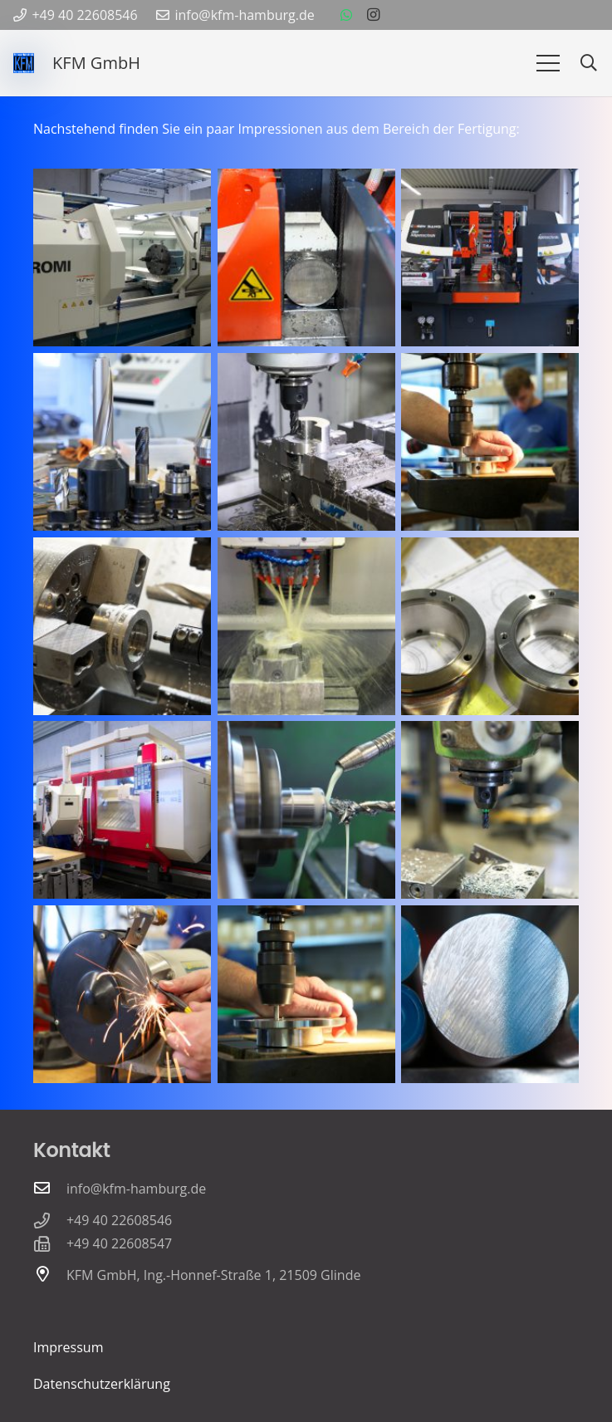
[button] (588, 63)
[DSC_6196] (122, 626)
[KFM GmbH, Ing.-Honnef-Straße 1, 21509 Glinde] (49, 1275)
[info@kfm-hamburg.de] (49, 1188)
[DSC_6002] (306, 257)
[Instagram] (373, 15)
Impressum (68, 1347)
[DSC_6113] (490, 810)
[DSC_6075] (490, 442)
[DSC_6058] (122, 994)
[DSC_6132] (122, 257)
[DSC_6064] (122, 442)
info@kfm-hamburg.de (136, 1188)
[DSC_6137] (122, 810)
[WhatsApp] (346, 15)
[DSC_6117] (490, 994)
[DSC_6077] (306, 994)
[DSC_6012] (490, 257)
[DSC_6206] (306, 810)
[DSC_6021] (306, 442)
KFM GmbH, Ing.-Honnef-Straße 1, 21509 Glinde (213, 1275)
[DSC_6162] (490, 626)
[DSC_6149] (306, 626)
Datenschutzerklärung (101, 1384)
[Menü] (548, 63)
